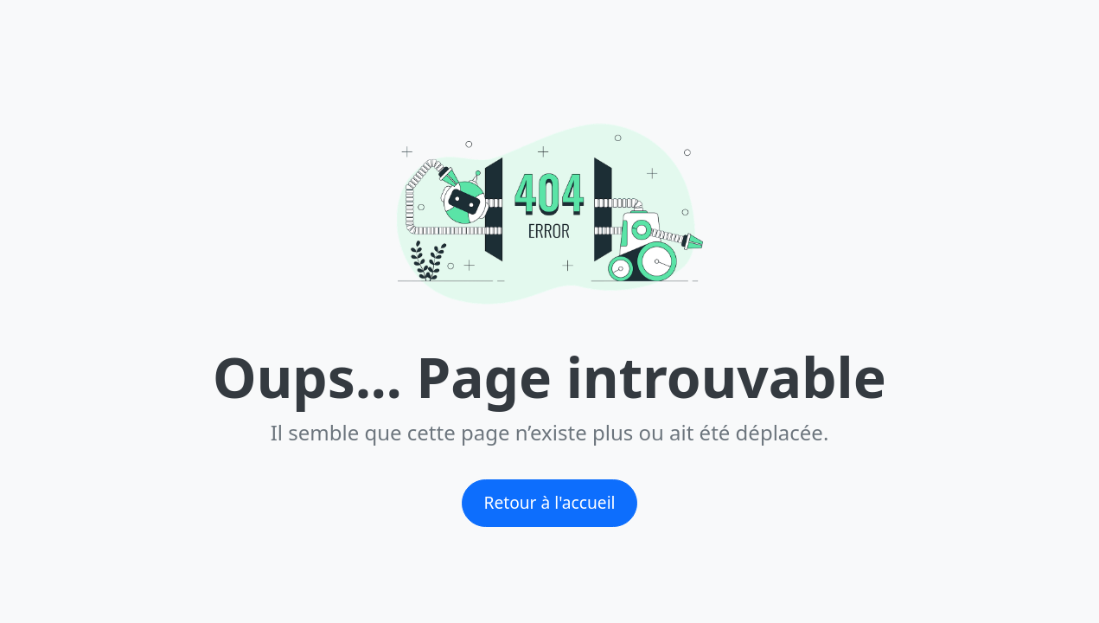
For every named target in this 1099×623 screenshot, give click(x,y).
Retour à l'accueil (549, 502)
